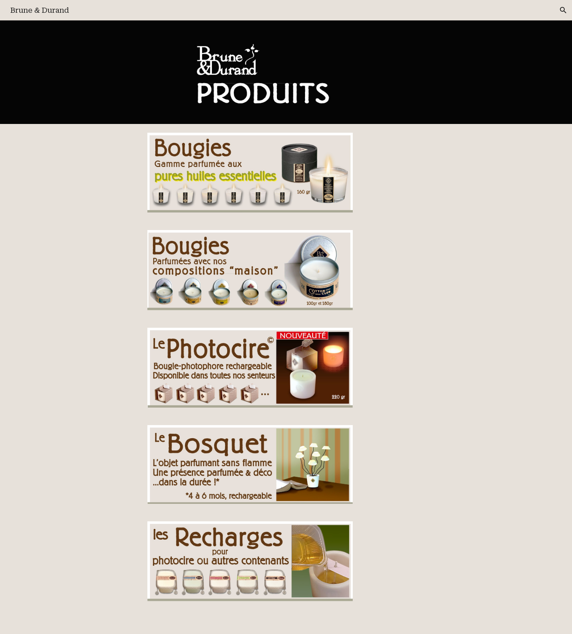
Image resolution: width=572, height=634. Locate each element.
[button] (563, 10)
